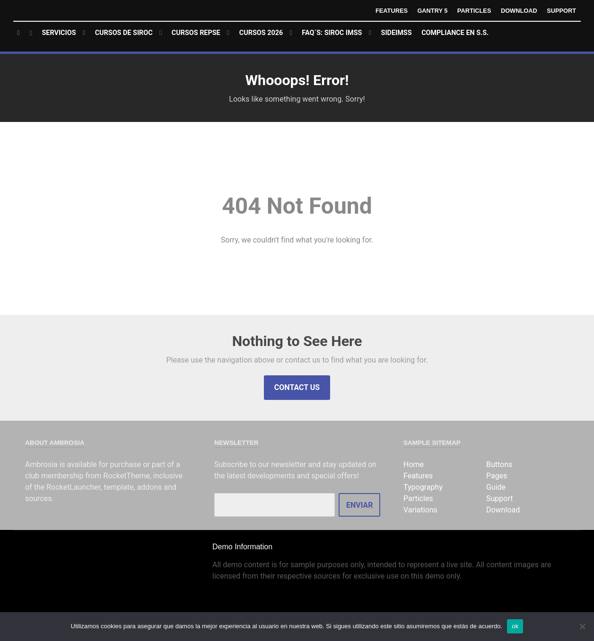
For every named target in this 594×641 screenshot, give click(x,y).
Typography (423, 487)
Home (413, 464)
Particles (474, 10)
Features (392, 10)
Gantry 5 (432, 10)
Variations (420, 509)
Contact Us (297, 387)
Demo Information (242, 547)
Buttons (499, 464)
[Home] (25, 33)
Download (519, 10)
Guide (496, 487)
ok (515, 626)
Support (561, 10)
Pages (496, 475)
